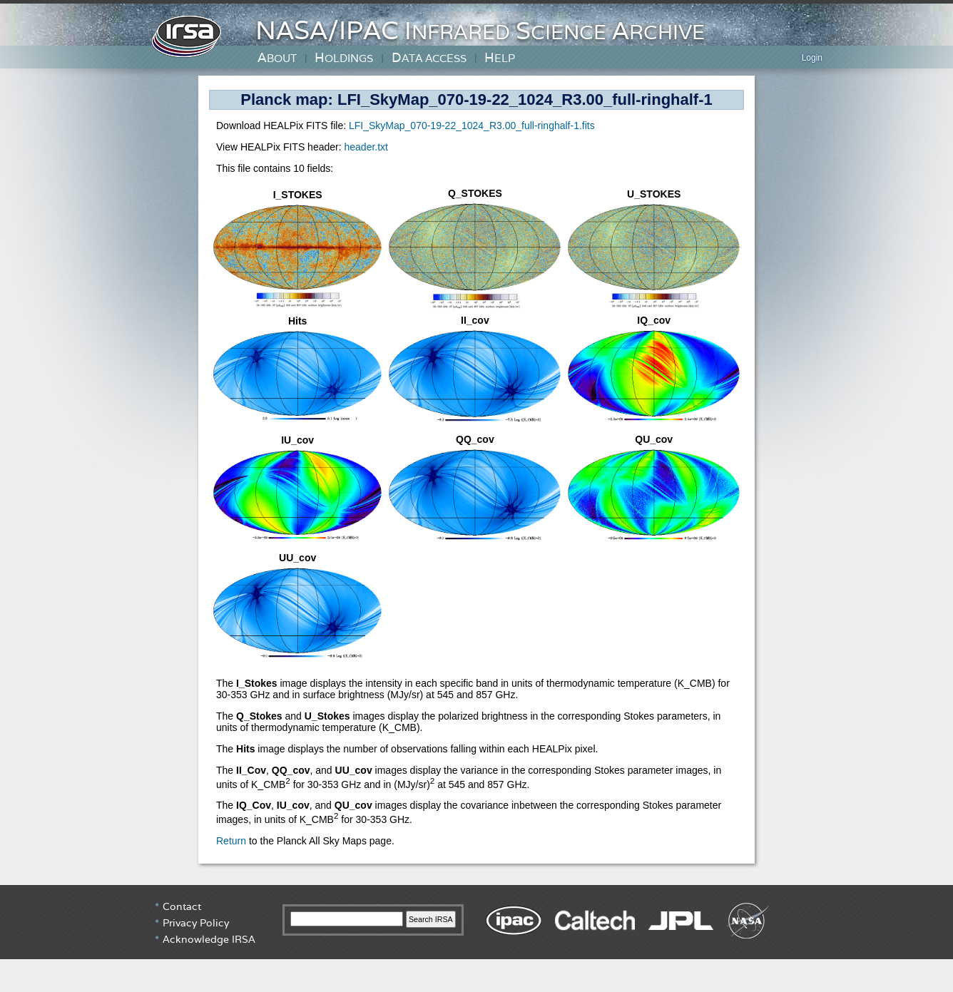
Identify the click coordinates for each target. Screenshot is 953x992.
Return (231, 841)
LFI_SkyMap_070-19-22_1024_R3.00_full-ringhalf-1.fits (472, 125)
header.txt (366, 147)
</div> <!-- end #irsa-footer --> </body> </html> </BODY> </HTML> (476, 938)
